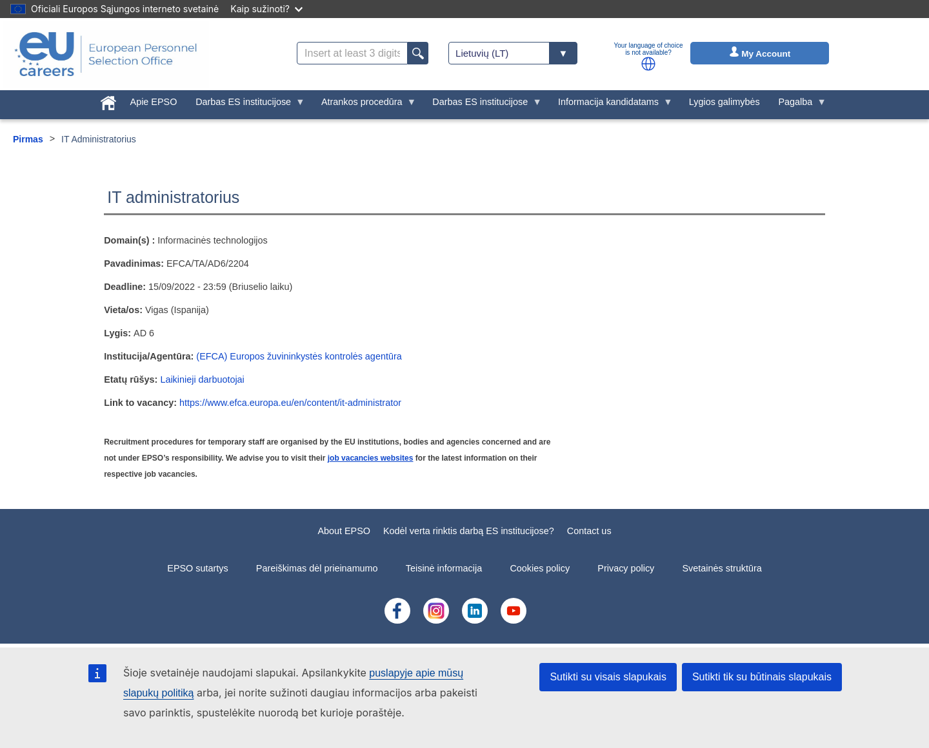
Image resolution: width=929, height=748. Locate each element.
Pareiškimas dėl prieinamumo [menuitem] (317, 568)
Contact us (589, 531)
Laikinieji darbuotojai (202, 379)
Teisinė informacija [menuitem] (444, 568)
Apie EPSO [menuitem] (153, 102)
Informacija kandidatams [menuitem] (611, 105)
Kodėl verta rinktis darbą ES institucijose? (468, 531)
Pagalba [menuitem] (797, 105)
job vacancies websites (371, 458)
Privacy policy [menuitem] (625, 568)
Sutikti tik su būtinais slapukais (762, 676)
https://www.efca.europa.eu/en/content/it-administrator (290, 403)
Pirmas (28, 139)
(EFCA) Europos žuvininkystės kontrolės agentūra (298, 356)
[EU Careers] (106, 54)
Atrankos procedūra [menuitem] (364, 105)
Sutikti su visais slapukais (608, 676)
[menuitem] (108, 100)
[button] (648, 64)
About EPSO (343, 531)
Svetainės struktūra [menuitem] (722, 568)
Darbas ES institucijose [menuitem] (245, 105)
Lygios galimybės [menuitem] (724, 102)
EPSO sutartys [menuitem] (197, 568)
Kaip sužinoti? (266, 8)
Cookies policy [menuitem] (540, 568)
